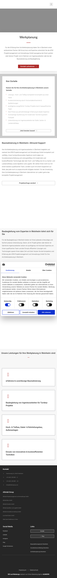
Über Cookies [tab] (47, 270)
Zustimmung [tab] (10, 270)
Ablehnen (10, 312)
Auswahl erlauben (28, 312)
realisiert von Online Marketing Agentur (28, 574)
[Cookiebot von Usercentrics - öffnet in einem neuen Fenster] (46, 264)
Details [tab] (28, 270)
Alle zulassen (46, 312)
